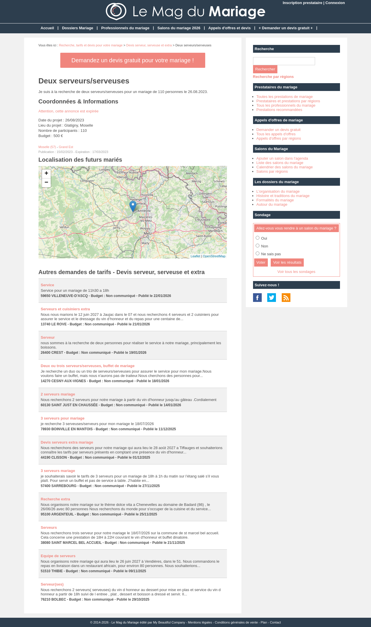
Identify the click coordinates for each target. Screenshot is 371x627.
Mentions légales (200, 622)
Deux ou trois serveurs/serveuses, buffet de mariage (88, 366)
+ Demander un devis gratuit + (286, 28)
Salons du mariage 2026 (178, 28)
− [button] (46, 182)
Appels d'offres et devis (229, 28)
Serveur (48, 337)
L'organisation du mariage (278, 191)
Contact (275, 622)
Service (47, 285)
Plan (264, 622)
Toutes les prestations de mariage (285, 96)
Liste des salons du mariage (280, 163)
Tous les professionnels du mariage (286, 105)
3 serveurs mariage (58, 471)
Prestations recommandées (279, 109)
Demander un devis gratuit (279, 129)
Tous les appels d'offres (276, 134)
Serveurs (49, 527)
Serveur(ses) (52, 584)
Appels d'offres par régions (279, 138)
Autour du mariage (272, 204)
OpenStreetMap (214, 256)
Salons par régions (272, 171)
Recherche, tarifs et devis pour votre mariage (91, 45)
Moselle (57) (47, 147)
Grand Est (66, 147)
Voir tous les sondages (296, 271)
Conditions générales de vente (236, 622)
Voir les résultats (287, 262)
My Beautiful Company (169, 622)
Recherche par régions (273, 76)
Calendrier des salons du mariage (285, 167)
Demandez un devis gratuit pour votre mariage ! (132, 60)
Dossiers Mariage (77, 28)
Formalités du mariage (275, 200)
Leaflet (195, 256)
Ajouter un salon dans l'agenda (282, 158)
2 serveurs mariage (58, 394)
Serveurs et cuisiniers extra (65, 309)
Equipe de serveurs (58, 556)
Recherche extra (55, 499)
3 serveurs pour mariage (63, 418)
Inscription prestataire (302, 3)
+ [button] (46, 173)
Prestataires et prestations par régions (288, 101)
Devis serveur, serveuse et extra (149, 45)
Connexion (335, 3)
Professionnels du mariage (125, 28)
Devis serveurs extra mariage (67, 442)
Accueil (47, 28)
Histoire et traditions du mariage (283, 196)
